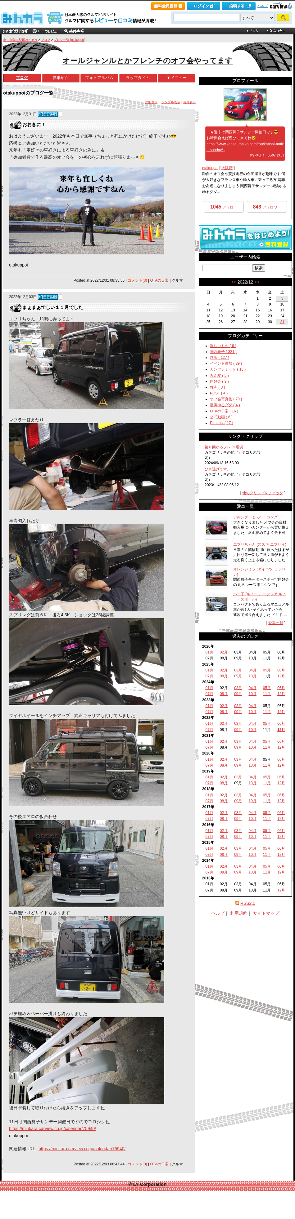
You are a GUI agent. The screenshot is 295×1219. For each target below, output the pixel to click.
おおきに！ (34, 124)
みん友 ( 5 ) (219, 375)
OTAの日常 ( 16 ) (224, 411)
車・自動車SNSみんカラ (20, 40)
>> (256, 281)
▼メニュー (176, 77)
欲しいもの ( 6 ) (223, 346)
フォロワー (267, 206)
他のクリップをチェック (262, 493)
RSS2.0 (247, 903)
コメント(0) (137, 1164)
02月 (224, 652)
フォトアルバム (99, 77)
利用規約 (238, 913)
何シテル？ (257, 155)
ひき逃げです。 (218, 469)
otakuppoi (210, 168)
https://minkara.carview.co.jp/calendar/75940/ (52, 1128)
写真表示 (189, 102)
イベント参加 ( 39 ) (226, 363)
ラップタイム (138, 77)
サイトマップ (266, 913)
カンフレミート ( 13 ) (228, 369)
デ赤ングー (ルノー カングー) (258, 517)
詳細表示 (151, 102)
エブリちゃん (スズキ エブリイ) (259, 544)
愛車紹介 (60, 77)
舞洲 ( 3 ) (217, 387)
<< (233, 281)
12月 (281, 676)
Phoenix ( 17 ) (221, 423)
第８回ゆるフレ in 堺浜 (224, 447)
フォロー (223, 206)
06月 (281, 670)
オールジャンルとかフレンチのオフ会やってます (147, 60)
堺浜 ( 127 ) (219, 357)
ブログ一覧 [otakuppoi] (69, 40)
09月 (238, 676)
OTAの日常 (159, 280)
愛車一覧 (275, 623)
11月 (267, 694)
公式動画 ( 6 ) (221, 417)
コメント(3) (137, 280)
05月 (267, 670)
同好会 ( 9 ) (219, 381)
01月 (209, 652)
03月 (238, 670)
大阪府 (227, 168)
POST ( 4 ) (219, 393)
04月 (252, 670)
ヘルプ (262, 6)
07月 (209, 676)
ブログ (45, 40)
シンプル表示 (170, 102)
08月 (224, 676)
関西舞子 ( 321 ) (223, 352)
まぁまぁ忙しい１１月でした (52, 307)
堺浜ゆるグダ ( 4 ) (225, 405)
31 (282, 322)
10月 (252, 676)
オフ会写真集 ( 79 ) (226, 399)
